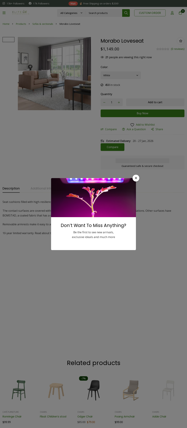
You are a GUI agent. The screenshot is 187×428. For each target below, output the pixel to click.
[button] (136, 178)
